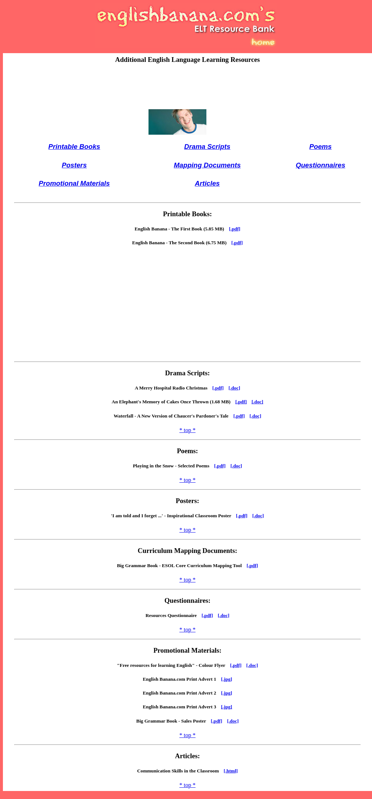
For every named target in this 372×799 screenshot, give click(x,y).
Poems (320, 146)
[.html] (231, 771)
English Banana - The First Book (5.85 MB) (182, 229)
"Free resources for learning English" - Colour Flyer (173, 665)
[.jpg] (226, 679)
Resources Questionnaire (174, 615)
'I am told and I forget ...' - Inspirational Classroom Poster (173, 515)
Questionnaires (320, 165)
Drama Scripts (207, 146)
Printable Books (74, 146)
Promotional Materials (74, 183)
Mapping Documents (207, 165)
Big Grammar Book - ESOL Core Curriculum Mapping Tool (181, 565)
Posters (74, 165)
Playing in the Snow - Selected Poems (173, 465)
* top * (187, 430)
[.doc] (234, 388)
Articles (207, 183)
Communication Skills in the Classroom (180, 771)
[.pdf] (234, 229)
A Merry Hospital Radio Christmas (173, 388)
